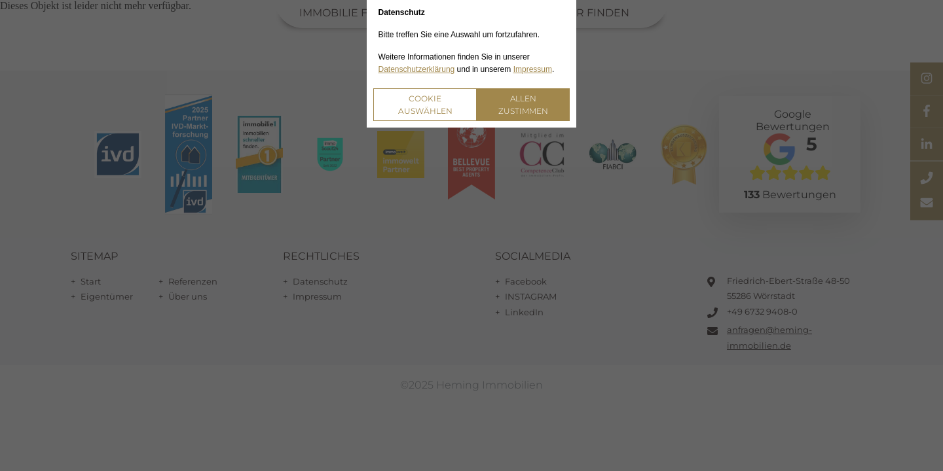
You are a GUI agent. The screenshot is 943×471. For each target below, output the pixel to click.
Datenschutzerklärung (417, 69)
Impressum (532, 69)
